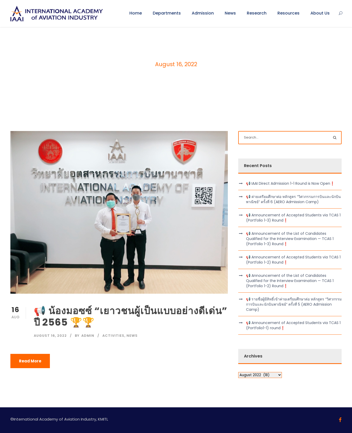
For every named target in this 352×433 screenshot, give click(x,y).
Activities (113, 335)
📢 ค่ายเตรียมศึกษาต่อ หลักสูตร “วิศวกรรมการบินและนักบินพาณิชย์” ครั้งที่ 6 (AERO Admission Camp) (293, 199)
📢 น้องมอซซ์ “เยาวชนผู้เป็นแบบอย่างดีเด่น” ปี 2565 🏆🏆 (130, 316)
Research (257, 13)
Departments (167, 13)
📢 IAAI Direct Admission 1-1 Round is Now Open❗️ (290, 183)
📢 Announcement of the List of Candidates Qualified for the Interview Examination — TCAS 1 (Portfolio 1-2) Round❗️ (290, 280)
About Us (320, 13)
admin (87, 335)
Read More (30, 361)
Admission (203, 13)
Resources (288, 13)
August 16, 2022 (50, 335)
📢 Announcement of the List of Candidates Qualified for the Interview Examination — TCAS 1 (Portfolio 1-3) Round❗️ (290, 238)
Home (135, 13)
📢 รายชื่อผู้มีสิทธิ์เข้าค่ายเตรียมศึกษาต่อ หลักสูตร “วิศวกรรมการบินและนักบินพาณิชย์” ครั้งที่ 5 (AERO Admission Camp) (294, 304)
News (230, 13)
